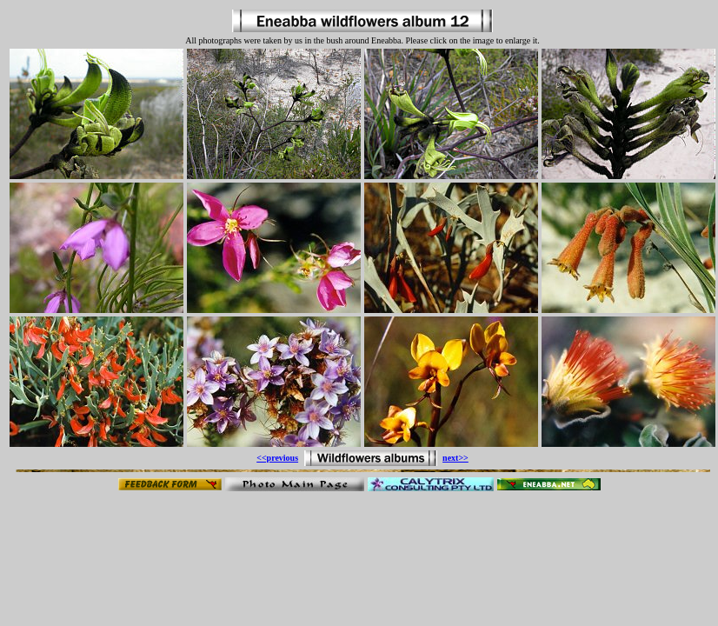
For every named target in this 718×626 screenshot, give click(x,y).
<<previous (277, 458)
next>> (455, 458)
